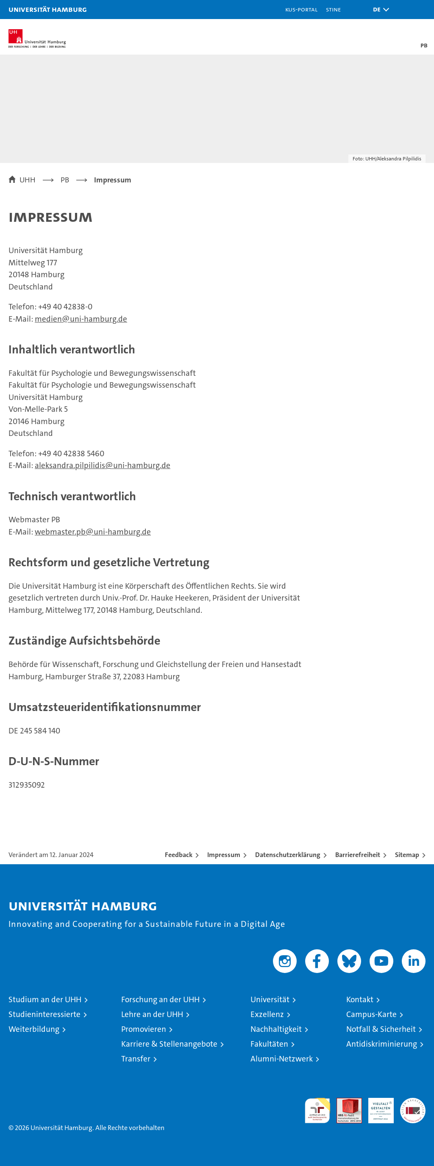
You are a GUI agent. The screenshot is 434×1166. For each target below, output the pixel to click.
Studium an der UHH (44, 999)
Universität (269, 999)
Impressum (223, 854)
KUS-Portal (301, 9)
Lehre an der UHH (152, 1014)
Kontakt (359, 999)
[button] (378, 9)
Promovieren (143, 1029)
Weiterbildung (33, 1029)
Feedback (178, 854)
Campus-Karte (371, 1014)
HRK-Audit (376, 1107)
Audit (345, 1102)
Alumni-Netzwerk (281, 1058)
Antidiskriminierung (381, 1044)
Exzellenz (267, 1014)
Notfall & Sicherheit (381, 1029)
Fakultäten (269, 1044)
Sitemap (407, 854)
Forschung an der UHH (160, 999)
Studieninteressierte (44, 1014)
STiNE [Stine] (333, 9)
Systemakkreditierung (413, 1102)
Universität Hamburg (47, 9)
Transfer (135, 1058)
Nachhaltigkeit (276, 1029)
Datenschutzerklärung (287, 854)
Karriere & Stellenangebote (169, 1044)
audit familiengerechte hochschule (317, 1110)
